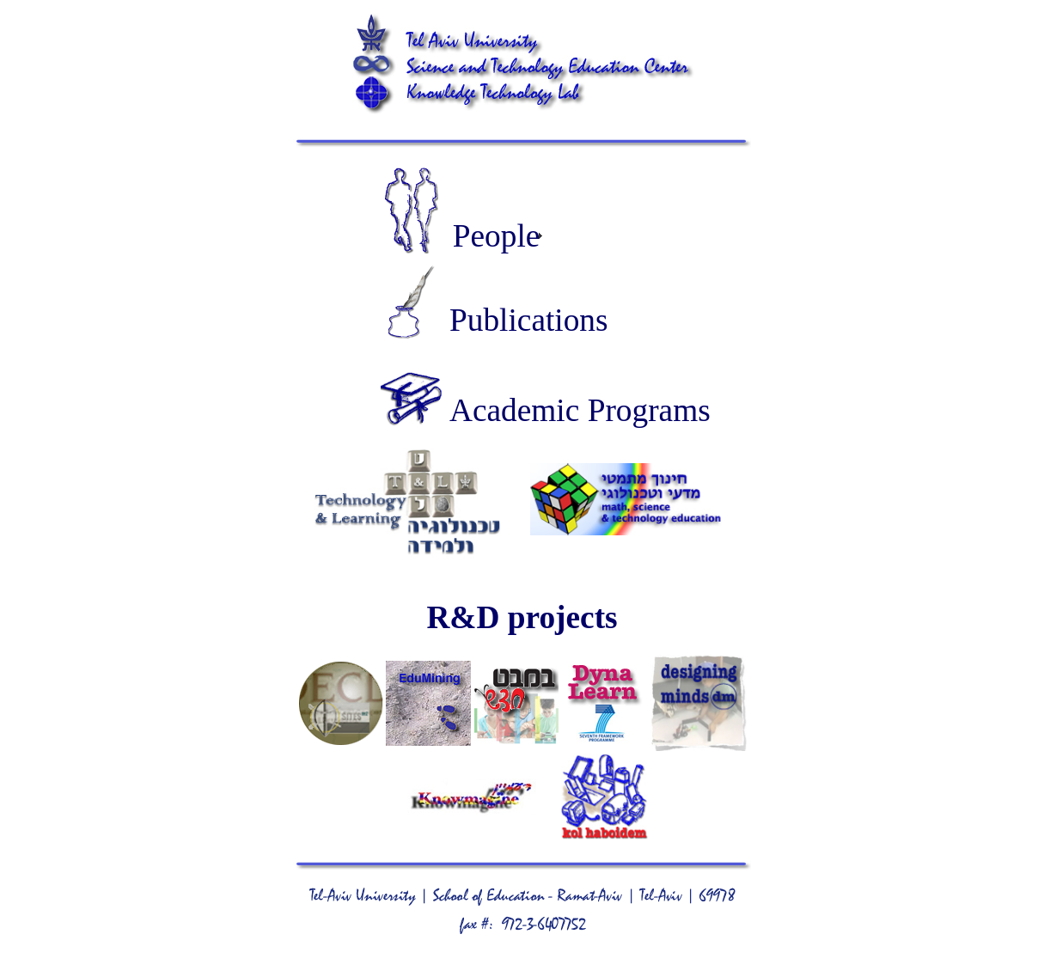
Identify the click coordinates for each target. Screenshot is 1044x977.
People (496, 235)
